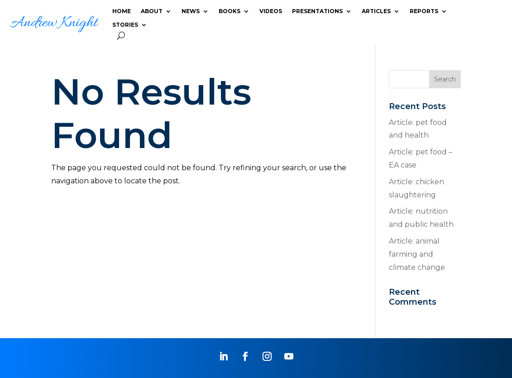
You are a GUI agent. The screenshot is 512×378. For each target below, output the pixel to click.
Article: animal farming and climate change (417, 254)
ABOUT (152, 11)
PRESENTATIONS (317, 11)
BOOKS (229, 11)
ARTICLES (376, 11)
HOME (121, 11)
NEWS (191, 11)
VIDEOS (270, 11)
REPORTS (424, 11)
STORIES (125, 25)
